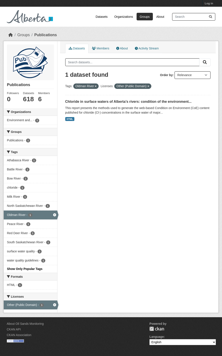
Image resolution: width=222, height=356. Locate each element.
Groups (145, 16)
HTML (70, 119)
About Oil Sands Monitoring (25, 323)
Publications (45, 35)
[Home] (10, 35)
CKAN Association (19, 335)
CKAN (156, 329)
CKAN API (14, 329)
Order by (166, 75)
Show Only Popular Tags (24, 269)
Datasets (102, 16)
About (160, 16)
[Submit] (210, 17)
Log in (209, 3)
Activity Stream (147, 48)
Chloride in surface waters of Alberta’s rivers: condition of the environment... (128, 101)
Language (156, 336)
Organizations (123, 16)
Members (100, 48)
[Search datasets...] (193, 17)
